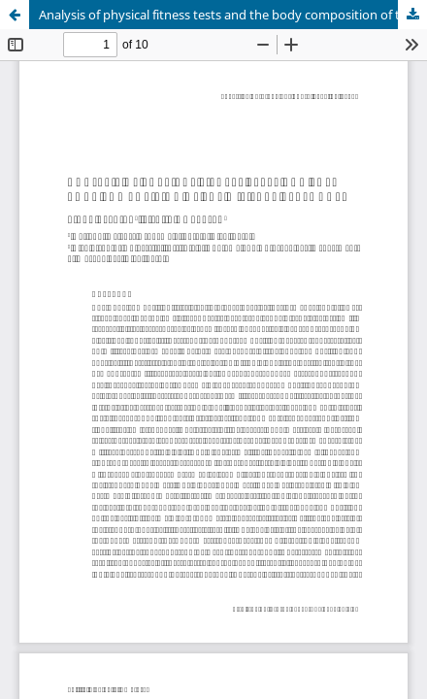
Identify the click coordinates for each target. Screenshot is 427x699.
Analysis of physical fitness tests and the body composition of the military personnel (233, 14)
